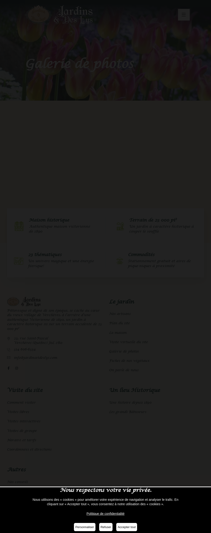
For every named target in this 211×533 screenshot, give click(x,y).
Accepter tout (127, 527)
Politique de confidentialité (106, 513)
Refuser (106, 527)
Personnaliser (84, 527)
